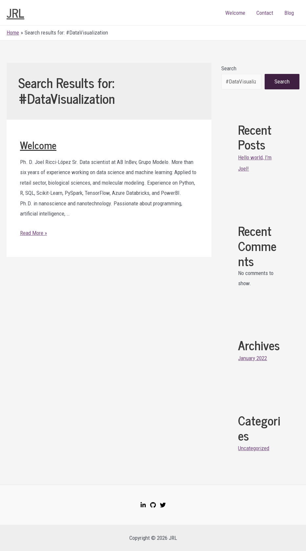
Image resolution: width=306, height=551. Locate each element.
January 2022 (252, 358)
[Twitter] (163, 505)
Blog (289, 13)
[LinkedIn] (143, 505)
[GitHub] (153, 505)
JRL (15, 12)
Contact (264, 13)
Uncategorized (253, 448)
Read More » (33, 233)
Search (228, 68)
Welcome (235, 13)
